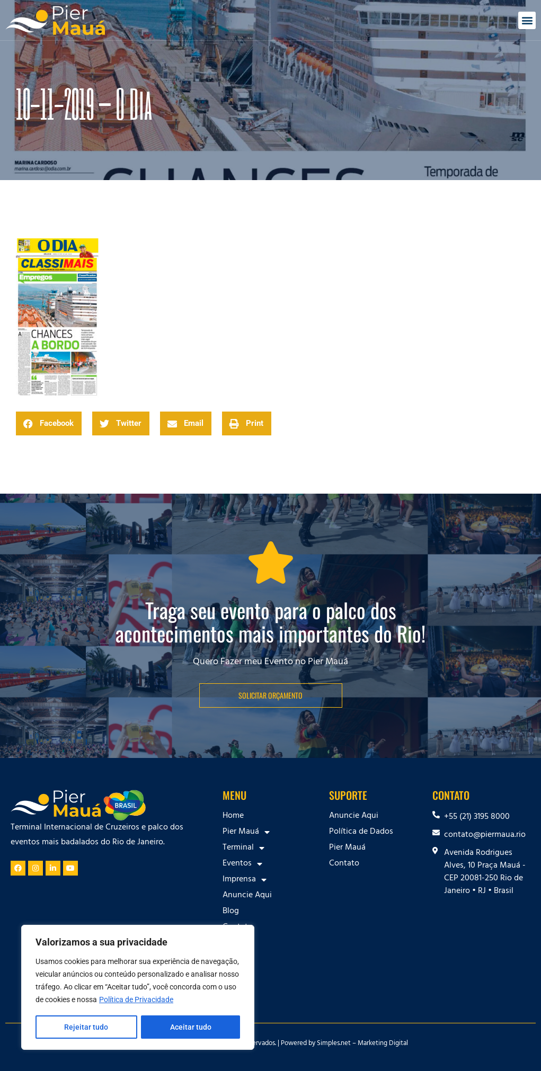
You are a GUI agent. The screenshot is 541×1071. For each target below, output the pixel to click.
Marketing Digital (383, 1044)
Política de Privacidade (136, 1000)
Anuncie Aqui (247, 895)
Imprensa (245, 879)
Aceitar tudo (190, 1027)
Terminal (243, 848)
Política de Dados (361, 832)
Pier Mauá (246, 832)
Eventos (242, 864)
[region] (137, 988)
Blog (231, 911)
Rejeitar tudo (86, 1027)
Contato (238, 927)
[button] (527, 20)
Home (233, 816)
